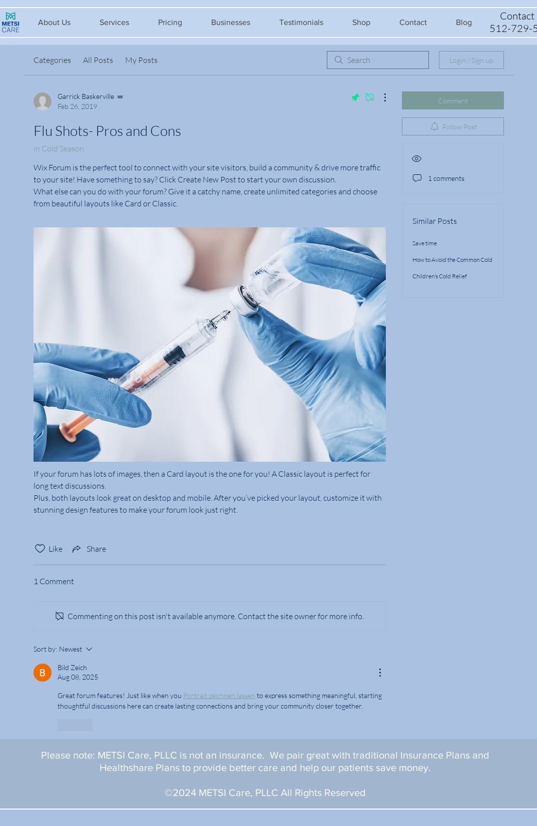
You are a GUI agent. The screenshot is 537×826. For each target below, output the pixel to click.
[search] (378, 60)
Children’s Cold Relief (439, 276)
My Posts (141, 60)
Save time (424, 243)
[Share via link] (88, 549)
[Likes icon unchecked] (40, 549)
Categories (52, 60)
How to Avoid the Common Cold (452, 259)
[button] (54, 22)
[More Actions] (380, 97)
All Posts (98, 60)
